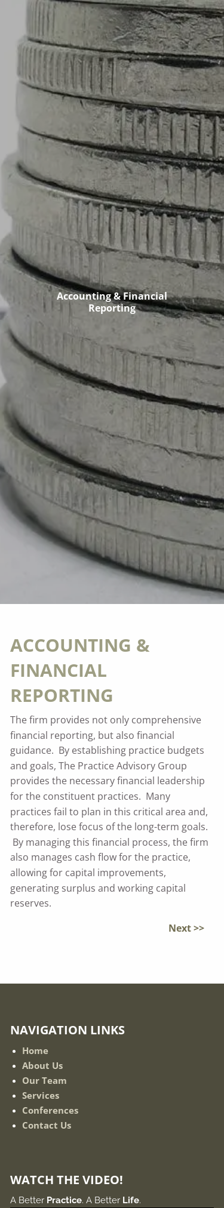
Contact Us (46, 1125)
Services (40, 1095)
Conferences (50, 1110)
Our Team (44, 1080)
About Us (42, 1065)
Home (35, 1050)
